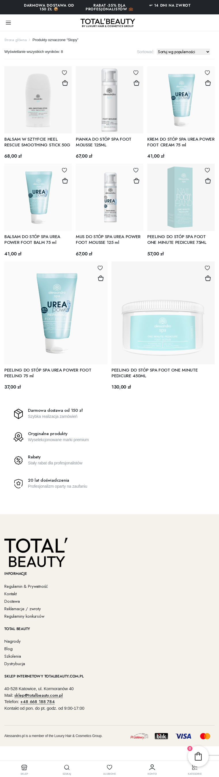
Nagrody (12, 641)
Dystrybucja (14, 664)
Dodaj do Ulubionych (64, 72)
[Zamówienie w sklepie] (183, 52)
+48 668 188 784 (37, 701)
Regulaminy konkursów (24, 616)
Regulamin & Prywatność (26, 586)
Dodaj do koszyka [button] (64, 83)
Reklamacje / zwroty (22, 609)
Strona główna (15, 40)
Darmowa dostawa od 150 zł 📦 (49, 7)
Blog (8, 649)
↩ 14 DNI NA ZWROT (169, 5)
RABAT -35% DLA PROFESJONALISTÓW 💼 (109, 7)
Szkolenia (12, 656)
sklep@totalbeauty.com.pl (38, 695)
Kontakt (10, 594)
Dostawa (12, 601)
